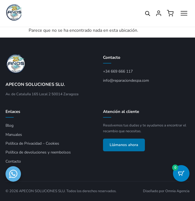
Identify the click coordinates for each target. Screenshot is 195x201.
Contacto (13, 161)
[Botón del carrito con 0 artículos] (181, 173)
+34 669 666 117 (118, 71)
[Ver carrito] (170, 13)
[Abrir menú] (183, 13)
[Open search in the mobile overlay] (147, 13)
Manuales (14, 134)
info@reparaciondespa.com (126, 80)
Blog (9, 125)
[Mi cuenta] (158, 13)
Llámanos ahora (124, 144)
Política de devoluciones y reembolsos (38, 152)
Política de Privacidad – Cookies (32, 143)
